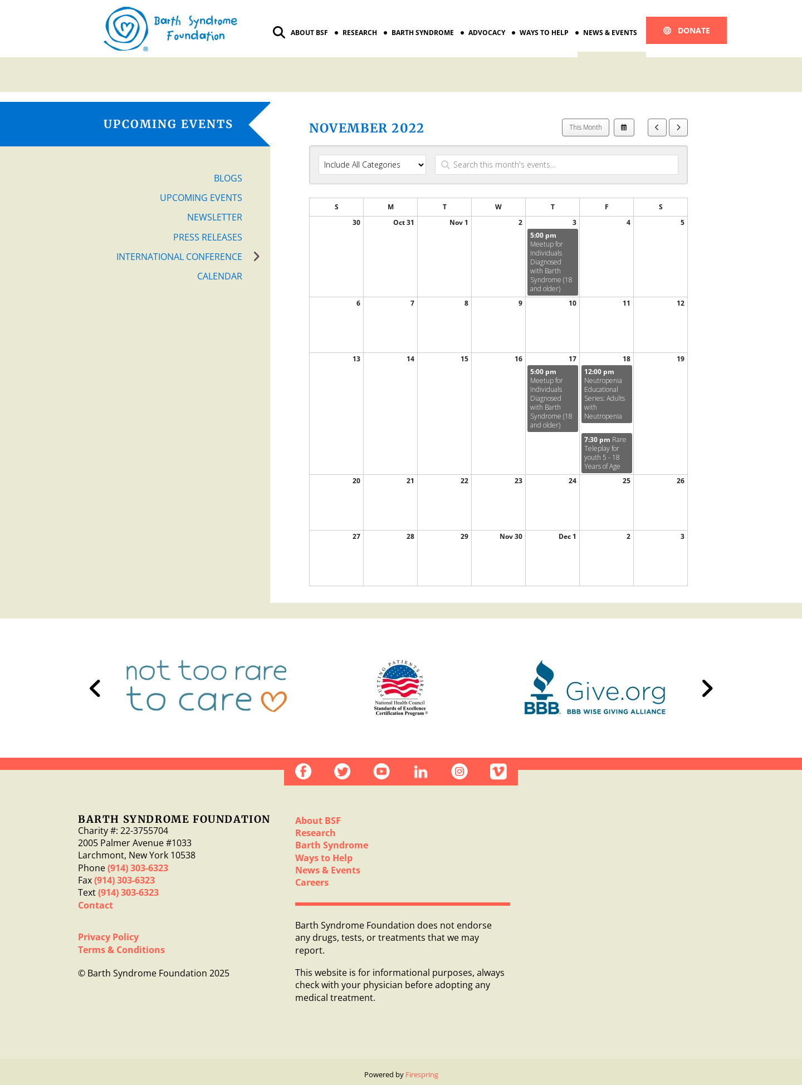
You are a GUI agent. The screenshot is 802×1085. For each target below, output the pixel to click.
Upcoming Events (201, 198)
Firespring (421, 1074)
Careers (312, 882)
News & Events (610, 32)
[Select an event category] (372, 165)
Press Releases (207, 237)
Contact (95, 905)
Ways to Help (544, 32)
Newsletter (214, 217)
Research (360, 32)
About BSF (309, 32)
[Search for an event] (556, 165)
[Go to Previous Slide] (95, 688)
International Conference (193, 257)
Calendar (219, 276)
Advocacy (486, 32)
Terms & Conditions (121, 950)
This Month (585, 127)
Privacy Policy (108, 937)
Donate (687, 30)
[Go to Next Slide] (706, 688)
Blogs (228, 178)
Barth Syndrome (423, 32)
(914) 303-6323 (137, 868)
